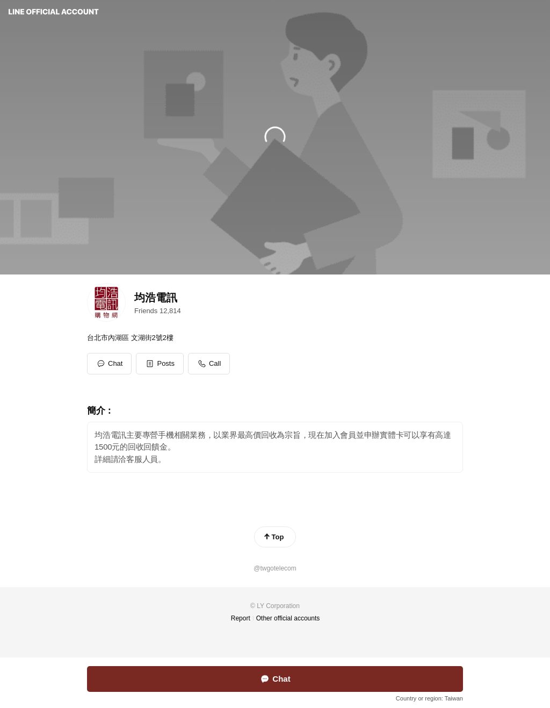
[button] (160, 363)
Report (240, 618)
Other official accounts (288, 618)
